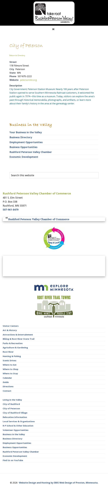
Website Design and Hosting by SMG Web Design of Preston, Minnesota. (58, 482)
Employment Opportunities (26, 142)
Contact (7, 390)
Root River (8, 351)
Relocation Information (15, 417)
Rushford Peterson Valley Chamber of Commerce (38, 219)
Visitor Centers (11, 325)
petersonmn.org (28, 79)
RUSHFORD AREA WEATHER (54, 266)
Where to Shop (10, 369)
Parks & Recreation (13, 343)
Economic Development (23, 156)
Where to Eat (9, 364)
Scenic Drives (9, 360)
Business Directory (20, 137)
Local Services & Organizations (19, 421)
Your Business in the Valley (25, 132)
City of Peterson (11, 408)
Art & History (10, 330)
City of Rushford (11, 404)
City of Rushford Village (15, 412)
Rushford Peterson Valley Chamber (30, 152)
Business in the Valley (14, 434)
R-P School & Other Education (18, 425)
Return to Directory (17, 55)
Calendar (7, 377)
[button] (54, 29)
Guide (6, 382)
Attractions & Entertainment (18, 334)
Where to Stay (10, 373)
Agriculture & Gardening (15, 347)
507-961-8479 (10, 209)
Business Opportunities (23, 147)
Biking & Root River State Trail (18, 338)
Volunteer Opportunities (15, 430)
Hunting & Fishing (12, 356)
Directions (8, 386)
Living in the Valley (12, 399)
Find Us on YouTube (13, 460)
